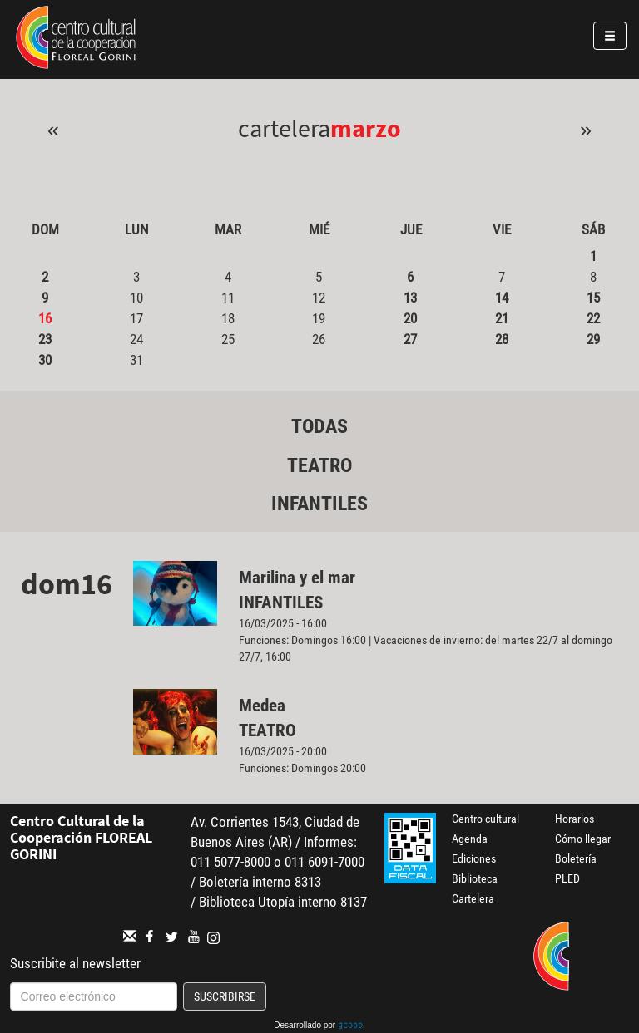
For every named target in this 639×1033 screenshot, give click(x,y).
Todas (319, 426)
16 (45, 318)
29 (593, 339)
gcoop (350, 1026)
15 (593, 297)
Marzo (365, 128)
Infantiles (319, 503)
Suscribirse (224, 996)
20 (410, 318)
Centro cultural (485, 818)
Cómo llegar (583, 838)
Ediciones (474, 858)
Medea (262, 706)
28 (501, 339)
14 (501, 297)
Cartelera (473, 898)
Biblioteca (475, 878)
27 (410, 339)
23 (45, 339)
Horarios (574, 818)
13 (410, 297)
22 (593, 318)
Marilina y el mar (297, 578)
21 (501, 318)
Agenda (470, 838)
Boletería (576, 858)
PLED (567, 878)
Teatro (319, 465)
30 (45, 360)
